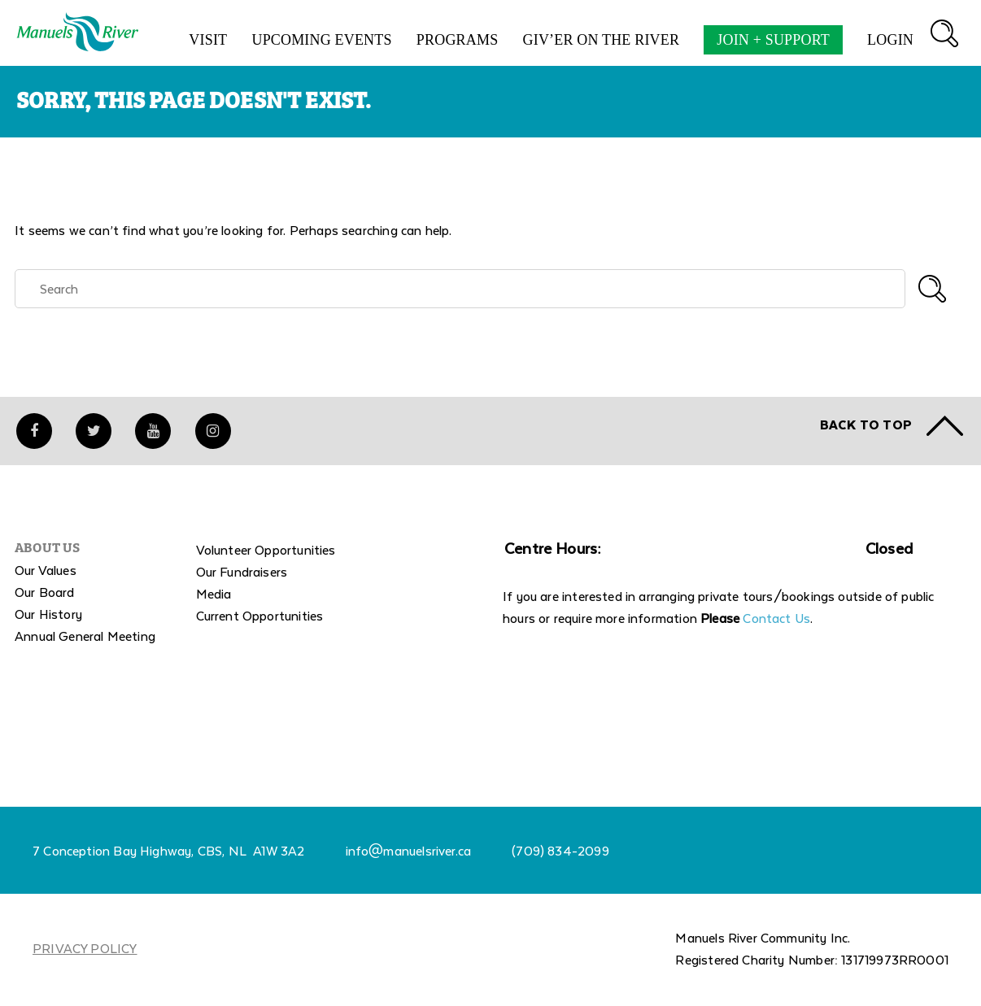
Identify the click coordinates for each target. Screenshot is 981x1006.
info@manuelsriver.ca (409, 853)
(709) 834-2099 (560, 853)
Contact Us (776, 621)
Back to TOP (866, 427)
